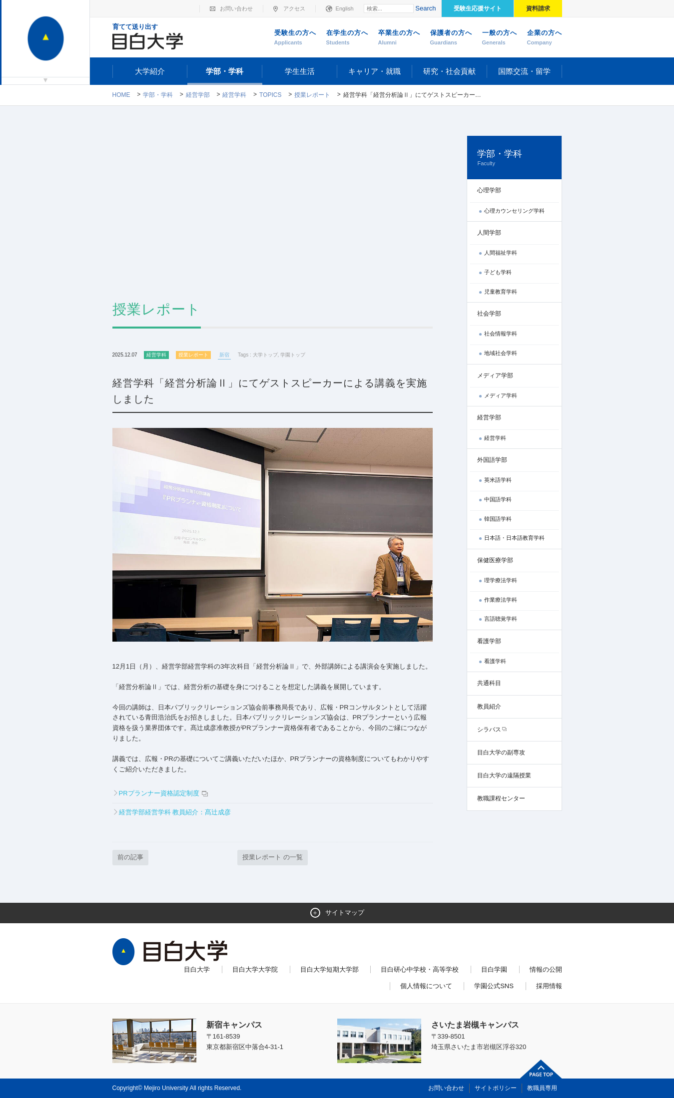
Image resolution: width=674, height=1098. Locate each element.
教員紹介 (489, 706)
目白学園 (494, 969)
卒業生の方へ (399, 38)
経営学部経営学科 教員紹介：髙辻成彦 (175, 812)
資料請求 (538, 8)
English (345, 8)
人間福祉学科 (500, 253)
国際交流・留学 (524, 71)
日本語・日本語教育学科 (514, 538)
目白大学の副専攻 (501, 752)
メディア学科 (500, 395)
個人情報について (426, 986)
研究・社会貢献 (449, 71)
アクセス (294, 8)
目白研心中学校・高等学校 (420, 969)
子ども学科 (498, 272)
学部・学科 (224, 71)
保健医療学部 (495, 560)
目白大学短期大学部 (329, 969)
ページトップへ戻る (541, 1069)
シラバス (489, 729)
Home (121, 94)
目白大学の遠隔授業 (504, 775)
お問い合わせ (236, 8)
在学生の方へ (347, 38)
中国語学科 (498, 499)
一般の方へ (499, 38)
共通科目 (489, 683)
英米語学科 (498, 480)
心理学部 (489, 190)
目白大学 (197, 969)
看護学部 (489, 641)
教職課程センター (501, 798)
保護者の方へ (451, 38)
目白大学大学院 (255, 969)
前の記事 (130, 857)
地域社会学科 (500, 353)
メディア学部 (495, 375)
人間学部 (489, 232)
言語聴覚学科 (500, 619)
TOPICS (270, 94)
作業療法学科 (500, 600)
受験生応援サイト (478, 8)
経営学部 (198, 94)
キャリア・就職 (374, 71)
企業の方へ (544, 38)
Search (425, 8)
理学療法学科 (500, 580)
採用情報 (549, 986)
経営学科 (234, 94)
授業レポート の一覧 (272, 857)
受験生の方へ (295, 38)
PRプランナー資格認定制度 (160, 793)
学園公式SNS (494, 986)
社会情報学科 (500, 334)
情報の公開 (546, 969)
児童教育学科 (500, 292)
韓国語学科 (498, 519)
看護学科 (495, 661)
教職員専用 (542, 1088)
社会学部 (489, 313)
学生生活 (300, 71)
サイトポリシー (496, 1088)
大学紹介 (150, 71)
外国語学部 (492, 459)
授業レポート (312, 94)
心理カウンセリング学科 (514, 211)
